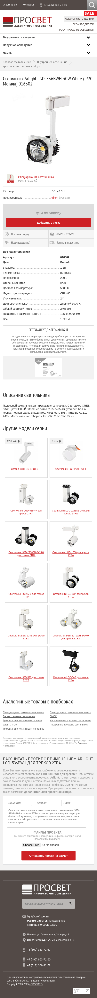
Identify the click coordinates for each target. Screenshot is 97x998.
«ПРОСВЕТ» (36, 984)
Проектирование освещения (76, 29)
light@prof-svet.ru (38, 916)
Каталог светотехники (79, 18)
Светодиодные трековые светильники (23, 712)
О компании (10, 4)
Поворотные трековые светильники (69, 724)
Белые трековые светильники (19, 716)
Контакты (28, 4)
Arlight (54, 197)
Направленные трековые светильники (70, 720)
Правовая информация (42, 980)
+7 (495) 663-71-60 (55, 4)
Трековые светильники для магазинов (23, 728)
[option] (48, 129)
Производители (83, 24)
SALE (89, 13)
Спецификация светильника (36, 177)
